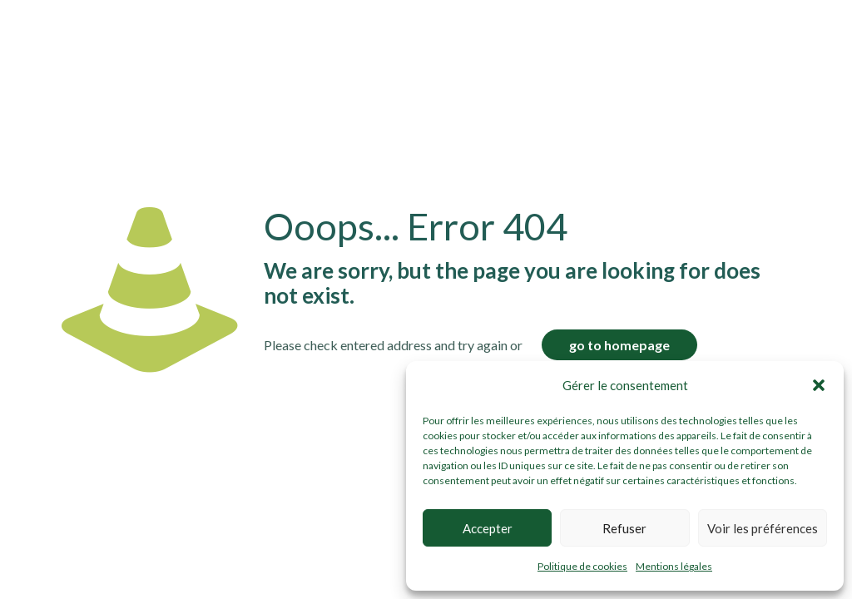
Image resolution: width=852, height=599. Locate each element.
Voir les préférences (762, 528)
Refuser (624, 528)
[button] (818, 385)
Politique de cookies (582, 566)
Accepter (488, 528)
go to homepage (619, 345)
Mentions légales (674, 566)
